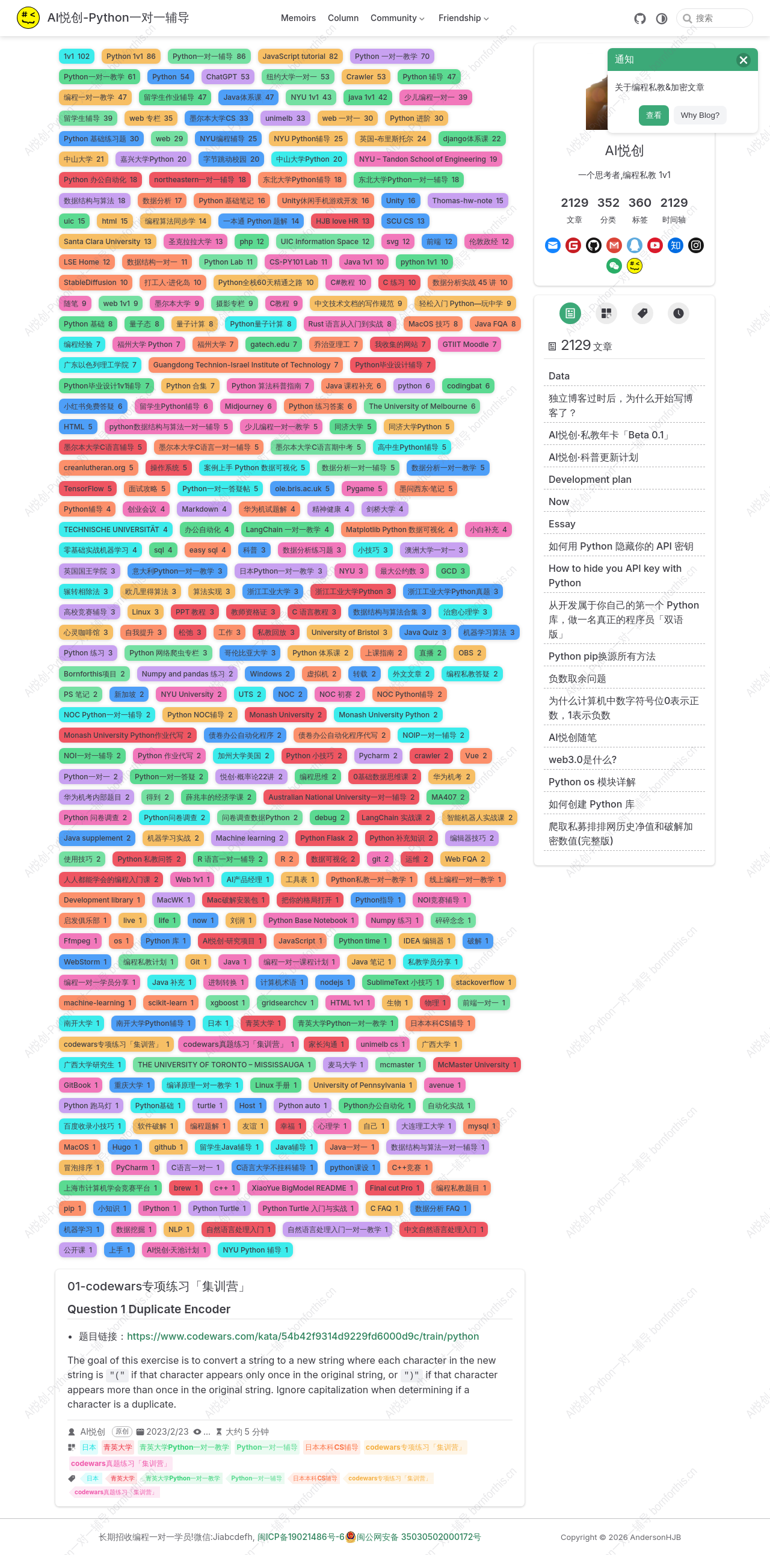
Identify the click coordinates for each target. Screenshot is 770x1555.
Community (396, 20)
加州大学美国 (243, 755)
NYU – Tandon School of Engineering (428, 159)
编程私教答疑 (471, 673)
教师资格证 (253, 611)
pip (72, 1208)
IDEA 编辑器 (427, 940)
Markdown (204, 509)
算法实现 (211, 591)
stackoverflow (483, 982)
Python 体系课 (320, 652)
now (203, 920)
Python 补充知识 (401, 837)
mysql (481, 1125)
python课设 (352, 1167)
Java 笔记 (371, 961)
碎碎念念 (453, 920)
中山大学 (83, 159)
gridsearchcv (287, 1002)
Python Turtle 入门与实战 (308, 1208)
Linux (145, 611)
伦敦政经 (489, 241)
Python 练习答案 (320, 406)
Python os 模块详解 (592, 782)
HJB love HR (342, 220)
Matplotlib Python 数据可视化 (399, 529)
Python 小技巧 (314, 755)
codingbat (468, 385)
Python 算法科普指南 (270, 385)
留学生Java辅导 (229, 1147)
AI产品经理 (247, 879)
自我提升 (143, 632)
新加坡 (129, 694)
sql (163, 549)
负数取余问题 (577, 678)
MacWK (173, 899)
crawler (431, 755)
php (251, 241)
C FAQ (384, 1208)
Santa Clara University (108, 241)
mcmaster (400, 1064)
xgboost (228, 1002)
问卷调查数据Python (260, 817)
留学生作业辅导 (175, 97)
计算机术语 (281, 982)
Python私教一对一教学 (372, 879)
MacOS (80, 1147)
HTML (78, 426)
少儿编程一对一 (435, 97)
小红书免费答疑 (93, 406)
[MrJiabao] (634, 266)
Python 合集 (190, 385)
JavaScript (300, 940)
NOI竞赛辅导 (441, 899)
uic (74, 220)
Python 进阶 (416, 118)
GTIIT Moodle (470, 344)
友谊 (252, 1125)
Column (343, 18)
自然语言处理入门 (238, 1229)
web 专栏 (151, 118)
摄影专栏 (234, 303)
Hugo (125, 1147)
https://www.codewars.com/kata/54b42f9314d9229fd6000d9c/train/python (303, 1336)
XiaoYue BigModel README (302, 1187)
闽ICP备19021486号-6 (301, 1537)
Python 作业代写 (169, 755)
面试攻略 (147, 488)
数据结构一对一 (157, 261)
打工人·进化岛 (172, 282)
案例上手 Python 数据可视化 (254, 467)
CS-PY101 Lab (298, 261)
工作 (229, 632)
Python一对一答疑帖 (220, 488)
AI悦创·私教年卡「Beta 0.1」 (611, 435)
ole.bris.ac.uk (302, 488)
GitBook (80, 1085)
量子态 (144, 323)
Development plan (590, 479)
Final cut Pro (394, 1187)
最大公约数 (402, 570)
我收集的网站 (400, 344)
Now (559, 501)
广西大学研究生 (92, 1064)
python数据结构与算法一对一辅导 (168, 426)
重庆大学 (132, 1085)
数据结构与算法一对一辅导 (437, 1147)
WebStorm (85, 961)
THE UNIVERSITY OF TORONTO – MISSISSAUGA (224, 1064)
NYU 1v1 (311, 97)
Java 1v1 (364, 261)
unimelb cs (383, 1044)
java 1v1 (367, 97)
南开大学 (81, 1023)
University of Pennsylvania (362, 1085)
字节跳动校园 (231, 159)
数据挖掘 (134, 1229)
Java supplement (97, 837)
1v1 (77, 56)
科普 (254, 549)
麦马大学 (345, 1064)
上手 (119, 1249)
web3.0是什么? (583, 759)
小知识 (112, 1208)
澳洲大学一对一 (434, 549)
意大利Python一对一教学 (177, 570)
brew (186, 1187)
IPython (159, 1208)
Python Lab (228, 261)
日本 (218, 1023)
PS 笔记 (80, 694)
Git (198, 961)
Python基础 (158, 1105)
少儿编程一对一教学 (281, 426)
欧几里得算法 (151, 591)
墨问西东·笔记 (426, 488)
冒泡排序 (81, 1167)
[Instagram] (696, 245)
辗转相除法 (86, 591)
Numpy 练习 (394, 920)
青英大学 (263, 1023)
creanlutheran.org (99, 467)
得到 (157, 797)
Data (559, 376)
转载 (364, 673)
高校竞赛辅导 (90, 611)
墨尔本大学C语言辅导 (103, 447)
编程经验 (82, 344)
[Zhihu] (675, 245)
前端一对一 (484, 1002)
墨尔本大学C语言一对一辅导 (209, 447)
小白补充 (488, 529)
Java (234, 961)
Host (250, 1105)
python (414, 385)
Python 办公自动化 (100, 179)
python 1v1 (424, 261)
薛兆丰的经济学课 (218, 797)
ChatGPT (228, 76)
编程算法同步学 (176, 220)
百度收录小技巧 (92, 1125)
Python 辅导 (429, 76)
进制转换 (226, 982)
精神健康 (331, 509)
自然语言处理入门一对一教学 (338, 1229)
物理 (435, 1002)
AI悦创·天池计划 (176, 1249)
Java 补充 (171, 982)
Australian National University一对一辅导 (341, 797)
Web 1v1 (192, 879)
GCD (453, 570)
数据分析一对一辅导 (358, 467)
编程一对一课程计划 (299, 961)
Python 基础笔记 (232, 200)
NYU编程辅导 (228, 138)
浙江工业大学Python (353, 591)
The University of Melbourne (422, 406)
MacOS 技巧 (433, 323)
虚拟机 (321, 673)
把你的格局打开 (310, 899)
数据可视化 (333, 858)
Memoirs (298, 18)
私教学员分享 (433, 961)
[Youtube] (655, 245)
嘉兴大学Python (153, 159)
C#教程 (348, 282)
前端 (439, 241)
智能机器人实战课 (480, 817)
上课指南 (383, 652)
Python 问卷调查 (95, 817)
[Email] (553, 245)
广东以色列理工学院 (100, 364)
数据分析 (162, 200)
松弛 (190, 632)
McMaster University (477, 1064)
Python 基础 (88, 323)
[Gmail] (614, 245)
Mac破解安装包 (236, 899)
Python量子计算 (260, 323)
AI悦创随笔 (573, 737)
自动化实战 (449, 1105)
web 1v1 (120, 303)
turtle (209, 1105)
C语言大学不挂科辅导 (274, 1167)
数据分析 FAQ (440, 1208)
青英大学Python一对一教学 (346, 1023)
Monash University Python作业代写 (128, 735)
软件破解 (155, 1125)
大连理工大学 (426, 1125)
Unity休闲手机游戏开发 (325, 200)
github (168, 1147)
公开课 (78, 1249)
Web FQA (465, 858)
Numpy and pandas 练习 (187, 673)
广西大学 (439, 1044)
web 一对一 (348, 118)
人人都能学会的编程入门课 (111, 879)
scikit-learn (171, 1002)
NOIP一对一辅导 (433, 735)
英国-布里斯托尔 (393, 138)
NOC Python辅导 (409, 694)
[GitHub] (640, 18)
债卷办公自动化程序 (245, 735)
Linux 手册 (276, 1085)
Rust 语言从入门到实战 (350, 323)
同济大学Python (419, 426)
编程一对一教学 (95, 97)
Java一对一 (352, 1147)
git (380, 858)
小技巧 (373, 549)
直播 (430, 652)
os (121, 940)
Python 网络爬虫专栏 (168, 652)
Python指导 (378, 899)
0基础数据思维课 (384, 776)
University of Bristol (349, 632)
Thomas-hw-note (468, 200)
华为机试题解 (269, 509)
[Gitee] (573, 245)
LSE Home (87, 261)
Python (170, 76)
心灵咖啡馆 (86, 632)
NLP (178, 1229)
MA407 (447, 797)
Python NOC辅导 (199, 714)
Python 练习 (88, 652)
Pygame (364, 488)
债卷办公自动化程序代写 (342, 735)
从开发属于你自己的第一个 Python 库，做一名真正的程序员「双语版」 (624, 619)
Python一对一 (91, 776)
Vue (476, 755)
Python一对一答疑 (169, 776)
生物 (397, 1002)
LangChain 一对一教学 (287, 529)
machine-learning (97, 1002)
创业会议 (146, 509)
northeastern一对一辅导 (200, 179)
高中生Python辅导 (412, 447)
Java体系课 (248, 97)
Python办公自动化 (377, 1105)
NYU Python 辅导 (255, 1249)
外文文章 (411, 673)
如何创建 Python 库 (592, 804)
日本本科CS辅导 (440, 1023)
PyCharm (135, 1167)
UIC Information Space (325, 241)
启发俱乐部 (85, 920)
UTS (250, 694)
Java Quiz (425, 632)
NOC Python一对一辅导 (107, 714)
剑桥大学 (385, 509)
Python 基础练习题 (101, 138)
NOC (290, 694)
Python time (363, 940)
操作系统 (168, 467)
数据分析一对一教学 (447, 467)
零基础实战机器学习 (100, 549)
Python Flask (326, 837)
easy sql (207, 549)
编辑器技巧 (472, 837)
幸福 (290, 1125)
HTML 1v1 (350, 1002)
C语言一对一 (195, 1167)
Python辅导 (87, 509)
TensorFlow (88, 488)
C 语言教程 (314, 611)
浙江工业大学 (273, 591)
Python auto (303, 1105)
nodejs (335, 982)
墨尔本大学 (177, 303)
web (169, 138)
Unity (401, 200)
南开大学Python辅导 (153, 1023)
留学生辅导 (88, 118)
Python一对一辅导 (209, 56)
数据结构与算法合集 (390, 611)
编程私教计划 (148, 961)
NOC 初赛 (339, 694)
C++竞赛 (410, 1167)
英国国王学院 (90, 570)
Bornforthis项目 (94, 673)
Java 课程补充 (353, 385)
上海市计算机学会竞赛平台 (110, 1187)
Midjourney (248, 406)
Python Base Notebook (311, 920)
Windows (270, 673)
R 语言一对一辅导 (230, 858)
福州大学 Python (148, 344)
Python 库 (166, 940)
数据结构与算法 (95, 200)
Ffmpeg (80, 940)
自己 (373, 1125)
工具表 (300, 879)
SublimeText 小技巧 (403, 982)
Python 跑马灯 (91, 1105)
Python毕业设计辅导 (392, 364)
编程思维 (318, 776)
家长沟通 (326, 1044)
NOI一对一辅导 (92, 755)
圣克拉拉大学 (195, 241)
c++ (225, 1187)
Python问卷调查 (174, 817)
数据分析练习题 (312, 549)
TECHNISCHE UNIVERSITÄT (116, 529)
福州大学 (215, 344)
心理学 (332, 1125)
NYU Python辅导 (308, 138)
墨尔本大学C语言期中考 (318, 447)
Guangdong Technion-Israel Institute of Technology (246, 364)
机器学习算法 (489, 632)
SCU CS (405, 220)
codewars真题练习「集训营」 (238, 1044)
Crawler (366, 76)
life (167, 920)
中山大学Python (309, 159)
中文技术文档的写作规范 (358, 303)
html (115, 220)
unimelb (285, 118)
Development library (102, 899)
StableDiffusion (96, 282)
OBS (469, 652)
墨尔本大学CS (218, 118)
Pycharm (378, 755)
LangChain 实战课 (396, 817)
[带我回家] (103, 18)
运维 (416, 858)
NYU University (191, 694)
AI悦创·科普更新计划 (593, 457)
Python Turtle (219, 1208)
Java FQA (495, 323)
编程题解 (208, 1125)
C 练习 (399, 282)
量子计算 (195, 323)
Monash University (286, 714)
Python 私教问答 (148, 858)
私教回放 (276, 632)
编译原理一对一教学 (202, 1085)
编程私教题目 (461, 1187)
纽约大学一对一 (298, 76)
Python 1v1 (131, 56)
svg (398, 241)
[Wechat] (614, 266)
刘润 (240, 920)
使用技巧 (82, 858)
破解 (477, 940)
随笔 (75, 303)
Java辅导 (294, 1147)
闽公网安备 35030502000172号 (413, 1537)
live (132, 920)
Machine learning (250, 837)
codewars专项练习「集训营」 (116, 1044)
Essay (562, 524)
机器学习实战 (173, 837)
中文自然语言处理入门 (443, 1229)
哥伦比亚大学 (250, 652)
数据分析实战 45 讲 (470, 282)
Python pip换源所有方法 (602, 656)
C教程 (284, 303)
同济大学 (352, 426)
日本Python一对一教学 (280, 570)
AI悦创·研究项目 (232, 940)
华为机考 (451, 776)
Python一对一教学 (99, 76)
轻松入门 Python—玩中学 (465, 303)
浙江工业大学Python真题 (453, 591)
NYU (351, 570)
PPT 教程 (195, 611)
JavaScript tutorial (300, 56)
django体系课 (472, 138)
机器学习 (81, 1229)
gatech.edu (273, 344)
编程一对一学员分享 (99, 982)
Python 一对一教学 (392, 56)
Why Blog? (700, 115)
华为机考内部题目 (96, 797)
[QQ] (634, 245)
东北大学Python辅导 (302, 179)
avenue (445, 1085)
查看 (654, 115)
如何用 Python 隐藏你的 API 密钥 (621, 546)
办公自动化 (207, 529)
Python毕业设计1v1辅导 (106, 385)
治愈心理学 (465, 611)
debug (330, 817)
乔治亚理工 (336, 344)
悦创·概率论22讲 (251, 776)
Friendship (462, 20)
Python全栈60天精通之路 (266, 282)
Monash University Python (388, 714)
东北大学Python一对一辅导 (409, 179)
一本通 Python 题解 (261, 220)
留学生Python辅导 (174, 406)
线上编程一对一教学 (465, 879)
